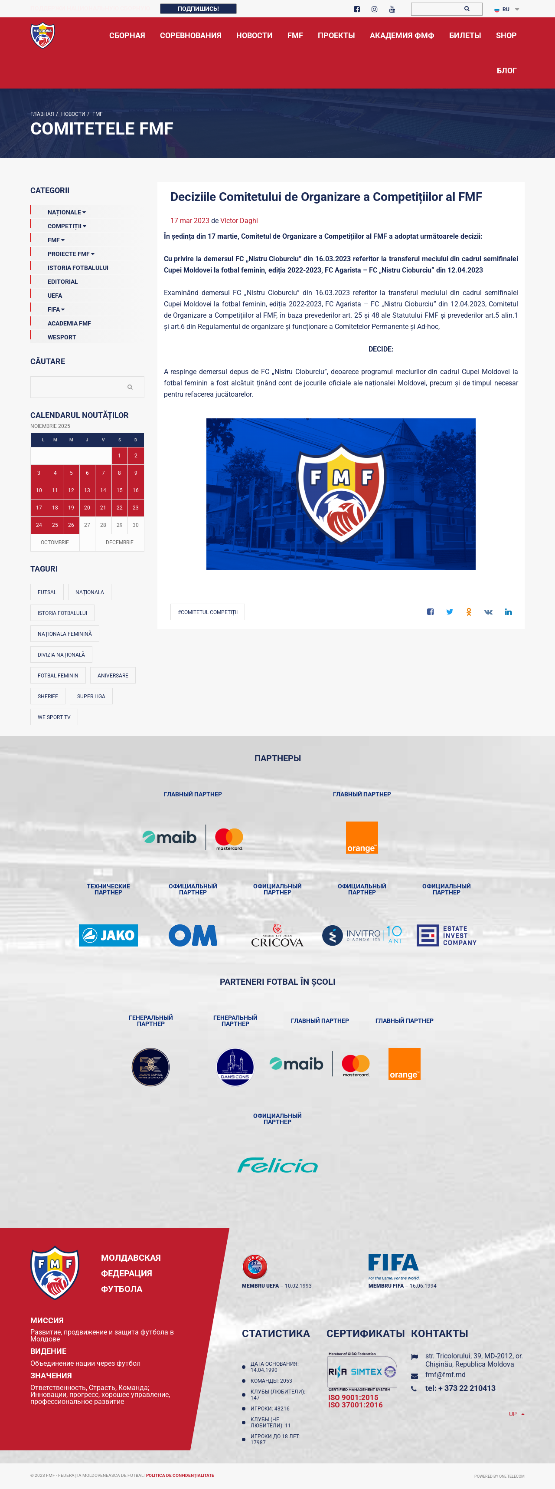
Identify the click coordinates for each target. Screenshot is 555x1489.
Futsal (47, 592)
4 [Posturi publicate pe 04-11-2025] (55, 473)
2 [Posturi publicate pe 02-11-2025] (135, 456)
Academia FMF (60, 321)
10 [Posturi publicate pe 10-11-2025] (39, 490)
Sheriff (48, 697)
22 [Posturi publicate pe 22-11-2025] (120, 508)
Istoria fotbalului (62, 613)
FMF (97, 114)
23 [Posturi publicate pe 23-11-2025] (136, 508)
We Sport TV (54, 717)
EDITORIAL (54, 280)
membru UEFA (260, 1286)
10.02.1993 (298, 1286)
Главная (42, 114)
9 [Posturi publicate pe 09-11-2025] (135, 473)
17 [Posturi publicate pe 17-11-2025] (39, 508)
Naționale (58, 210)
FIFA (47, 307)
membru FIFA (386, 1286)
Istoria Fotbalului (69, 266)
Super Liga (91, 697)
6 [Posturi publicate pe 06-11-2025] (87, 473)
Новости (72, 114)
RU (501, 10)
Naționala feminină (65, 634)
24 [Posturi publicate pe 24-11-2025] (39, 525)
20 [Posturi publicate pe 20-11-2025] (87, 508)
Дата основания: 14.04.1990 (275, 1367)
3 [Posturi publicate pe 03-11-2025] (38, 473)
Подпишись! (198, 8)
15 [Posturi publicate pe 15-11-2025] (120, 490)
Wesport (53, 335)
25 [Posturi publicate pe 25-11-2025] (55, 525)
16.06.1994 (423, 1286)
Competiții (58, 224)
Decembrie (120, 542)
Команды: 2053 (273, 1381)
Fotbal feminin (58, 676)
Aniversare (113, 676)
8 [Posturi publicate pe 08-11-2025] (119, 473)
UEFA (46, 294)
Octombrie (55, 542)
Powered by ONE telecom (499, 1476)
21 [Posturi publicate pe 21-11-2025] (103, 508)
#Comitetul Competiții (208, 612)
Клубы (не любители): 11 (272, 1423)
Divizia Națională (61, 655)
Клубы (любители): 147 (278, 1395)
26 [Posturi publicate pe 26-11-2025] (71, 525)
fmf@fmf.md (445, 1375)
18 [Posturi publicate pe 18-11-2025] (55, 508)
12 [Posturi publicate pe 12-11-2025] (71, 490)
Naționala (89, 592)
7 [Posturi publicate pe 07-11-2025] (103, 473)
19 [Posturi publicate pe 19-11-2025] (71, 508)
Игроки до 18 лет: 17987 (275, 1439)
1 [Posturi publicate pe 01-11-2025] (119, 456)
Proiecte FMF (62, 252)
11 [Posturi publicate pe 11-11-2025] (55, 490)
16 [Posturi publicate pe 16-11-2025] (136, 490)
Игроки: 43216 (271, 1409)
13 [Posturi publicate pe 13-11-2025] (87, 490)
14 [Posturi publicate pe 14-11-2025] (103, 490)
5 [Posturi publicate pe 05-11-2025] (71, 473)
